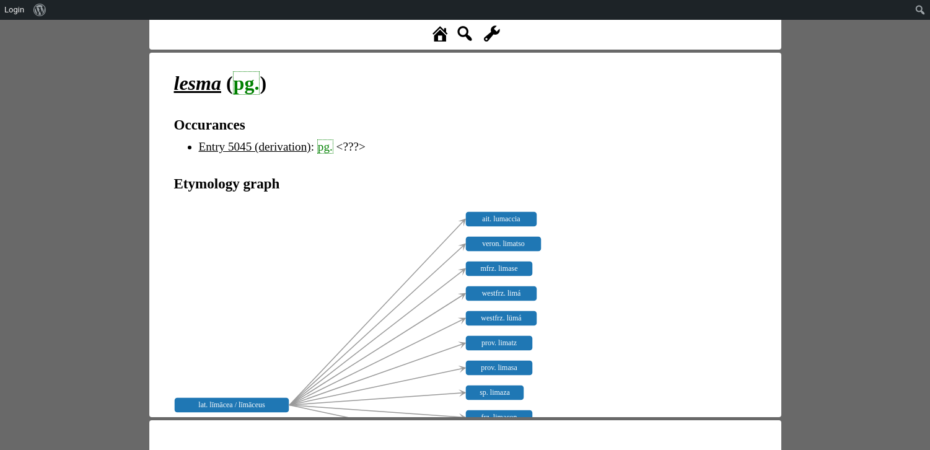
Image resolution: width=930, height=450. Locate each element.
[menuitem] (40, 10)
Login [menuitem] (14, 9)
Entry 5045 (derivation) (255, 146)
